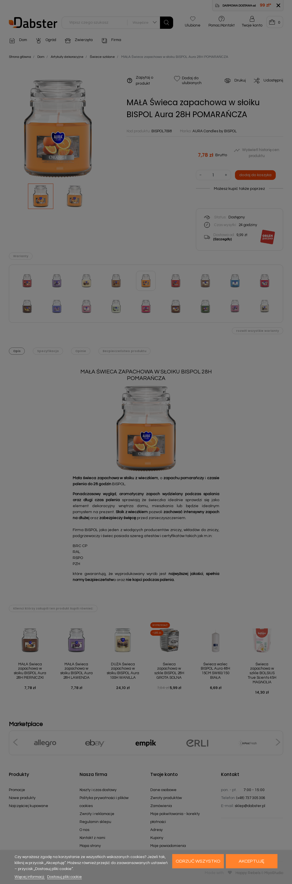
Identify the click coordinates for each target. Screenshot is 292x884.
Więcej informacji (30, 877)
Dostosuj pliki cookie (64, 877)
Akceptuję (251, 861)
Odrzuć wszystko (198, 861)
